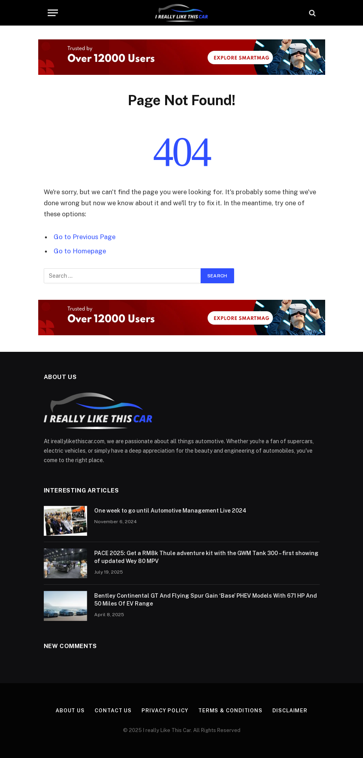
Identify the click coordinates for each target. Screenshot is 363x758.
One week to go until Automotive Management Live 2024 (170, 510)
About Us (70, 710)
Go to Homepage (80, 251)
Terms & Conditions (230, 710)
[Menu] (53, 13)
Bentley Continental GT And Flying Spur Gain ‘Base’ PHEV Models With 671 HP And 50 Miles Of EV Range (205, 600)
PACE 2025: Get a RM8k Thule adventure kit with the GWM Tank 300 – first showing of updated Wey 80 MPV (206, 557)
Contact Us (113, 710)
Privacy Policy (164, 710)
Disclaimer (289, 710)
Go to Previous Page (84, 237)
